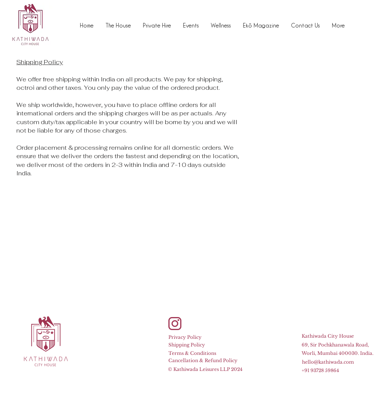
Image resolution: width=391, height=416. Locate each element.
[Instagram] (174, 323)
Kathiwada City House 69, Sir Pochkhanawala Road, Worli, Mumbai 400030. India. (337, 344)
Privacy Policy (185, 337)
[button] (157, 25)
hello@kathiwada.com (328, 362)
